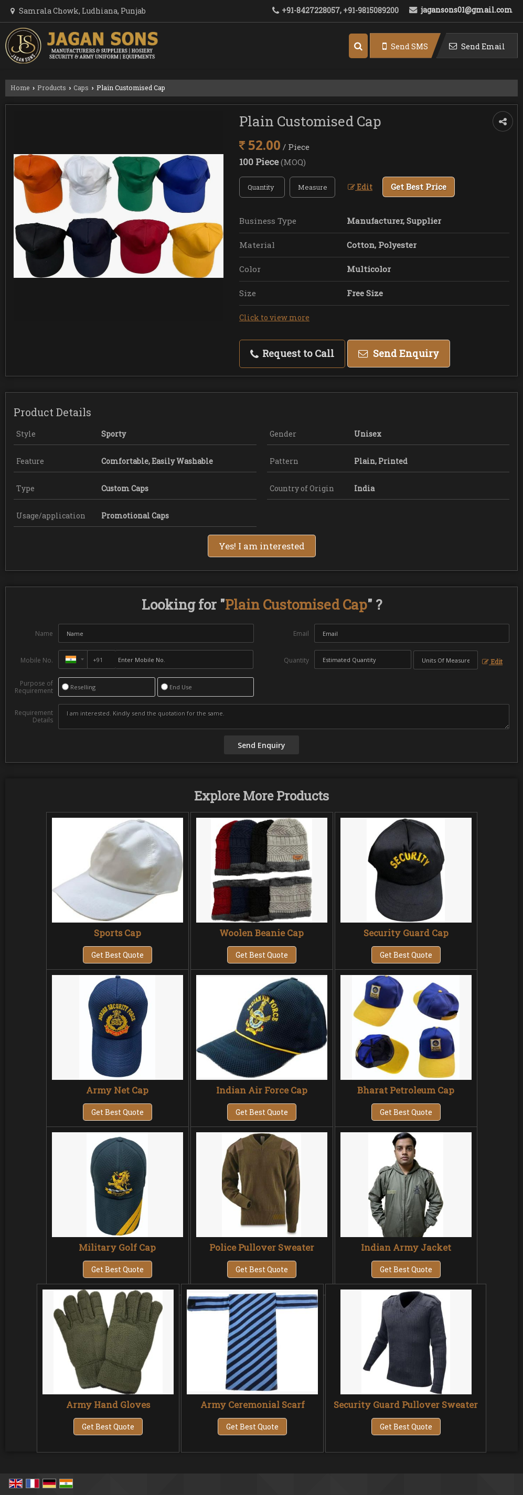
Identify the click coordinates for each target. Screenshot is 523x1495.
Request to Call (292, 353)
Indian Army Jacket (406, 1247)
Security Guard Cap (406, 933)
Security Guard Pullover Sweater (406, 1405)
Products (51, 87)
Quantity (296, 660)
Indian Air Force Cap (261, 1090)
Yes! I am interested (262, 546)
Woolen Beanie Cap (261, 933)
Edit (360, 187)
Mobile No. (36, 660)
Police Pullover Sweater (261, 1247)
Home (20, 87)
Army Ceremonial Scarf (252, 1405)
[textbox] (312, 187)
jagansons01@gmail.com (467, 10)
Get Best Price (418, 186)
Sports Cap (117, 933)
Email (301, 633)
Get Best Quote (117, 955)
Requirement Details (34, 716)
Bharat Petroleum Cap (405, 1090)
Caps (81, 87)
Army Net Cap (117, 1090)
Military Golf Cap (117, 1247)
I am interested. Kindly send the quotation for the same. (283, 716)
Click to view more (274, 317)
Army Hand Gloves (108, 1405)
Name (44, 633)
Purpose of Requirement (34, 687)
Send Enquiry (398, 353)
